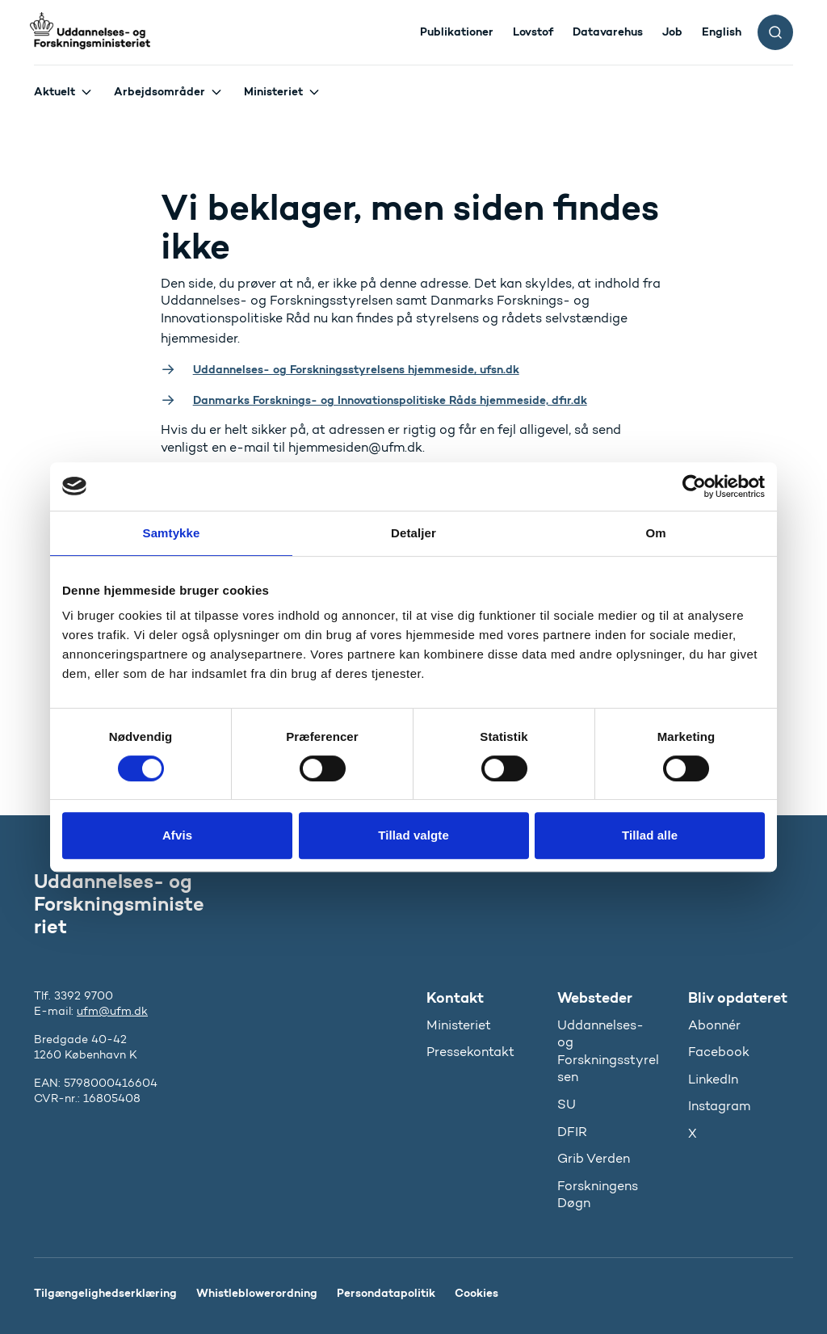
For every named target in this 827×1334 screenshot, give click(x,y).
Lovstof (533, 31)
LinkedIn (713, 1079)
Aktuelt (54, 91)
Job (672, 31)
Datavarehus (608, 31)
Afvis (177, 835)
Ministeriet (273, 91)
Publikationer (456, 31)
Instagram (719, 1105)
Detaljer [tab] (413, 533)
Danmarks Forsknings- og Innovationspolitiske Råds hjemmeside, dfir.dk (390, 400)
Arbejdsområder (159, 91)
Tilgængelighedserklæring (105, 1293)
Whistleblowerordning (256, 1293)
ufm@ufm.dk (112, 1011)
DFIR (572, 1131)
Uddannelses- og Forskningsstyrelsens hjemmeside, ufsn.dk (356, 369)
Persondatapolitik (386, 1293)
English (721, 31)
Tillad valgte (413, 835)
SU (566, 1104)
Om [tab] (655, 533)
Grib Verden (593, 1158)
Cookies (476, 1293)
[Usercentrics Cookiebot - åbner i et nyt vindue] (694, 486)
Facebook (718, 1051)
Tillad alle (650, 835)
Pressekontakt (470, 1051)
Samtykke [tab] (171, 533)
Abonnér (714, 1025)
